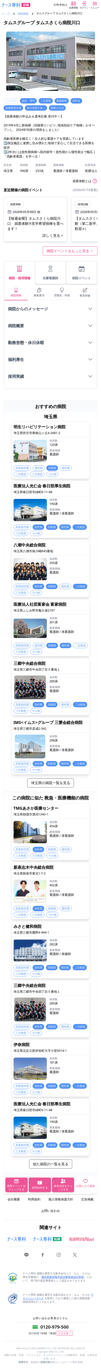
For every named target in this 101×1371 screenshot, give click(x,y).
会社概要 (14, 1199)
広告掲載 (87, 1199)
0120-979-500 (54, 1327)
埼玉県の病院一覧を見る (50, 782)
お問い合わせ (50, 1211)
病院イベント (81, 272)
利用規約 (34, 1199)
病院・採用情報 (19, 272)
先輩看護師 (50, 272)
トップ (6, 14)
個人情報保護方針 (60, 1199)
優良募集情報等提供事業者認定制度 (62, 1277)
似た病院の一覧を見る (50, 1164)
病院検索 (23, 14)
